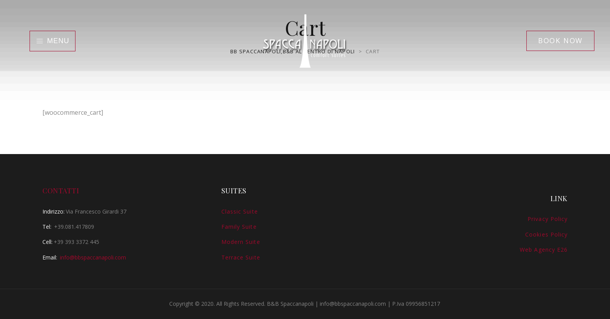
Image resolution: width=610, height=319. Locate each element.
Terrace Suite (240, 257)
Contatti (60, 190)
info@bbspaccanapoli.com (93, 257)
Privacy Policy (548, 219)
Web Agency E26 (544, 249)
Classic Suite (239, 211)
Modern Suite (240, 241)
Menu (52, 41)
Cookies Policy (546, 234)
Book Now (560, 40)
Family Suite (239, 226)
